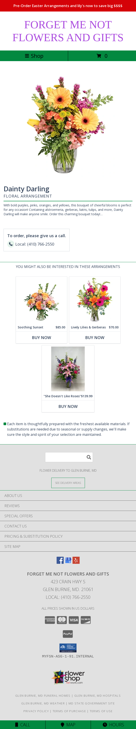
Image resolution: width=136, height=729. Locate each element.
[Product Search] (69, 457)
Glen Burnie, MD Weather (43, 703)
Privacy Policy (36, 711)
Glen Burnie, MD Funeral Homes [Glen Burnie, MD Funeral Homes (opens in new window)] (43, 696)
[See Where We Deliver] (68, 483)
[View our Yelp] (76, 562)
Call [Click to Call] (22, 725)
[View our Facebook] (60, 562)
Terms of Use (101, 711)
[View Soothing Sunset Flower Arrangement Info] (41, 300)
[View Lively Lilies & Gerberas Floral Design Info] (94, 300)
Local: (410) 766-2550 (68, 597)
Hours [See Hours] (113, 725)
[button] (68, 648)
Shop (34, 55)
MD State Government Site (92, 703)
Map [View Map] (68, 725)
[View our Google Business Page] (68, 562)
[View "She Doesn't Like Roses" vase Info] (68, 368)
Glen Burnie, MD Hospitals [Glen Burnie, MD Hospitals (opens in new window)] (97, 696)
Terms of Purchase (69, 711)
